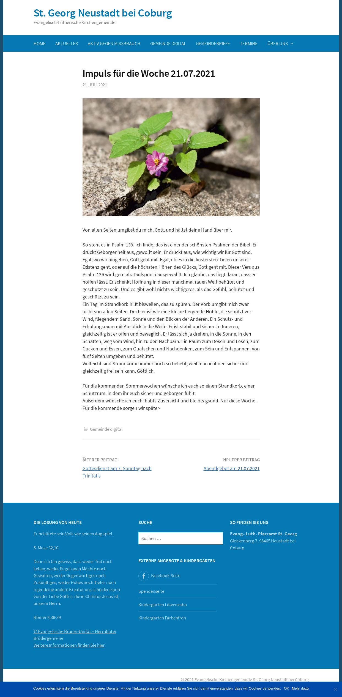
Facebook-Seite (165, 575)
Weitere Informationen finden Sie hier (69, 645)
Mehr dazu (300, 688)
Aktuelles (66, 43)
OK (286, 688)
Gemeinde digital (168, 43)
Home (39, 43)
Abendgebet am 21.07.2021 (232, 468)
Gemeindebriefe (213, 43)
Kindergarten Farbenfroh (162, 618)
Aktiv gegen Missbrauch (114, 43)
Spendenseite (151, 591)
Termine (249, 43)
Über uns (277, 43)
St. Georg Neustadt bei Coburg (103, 13)
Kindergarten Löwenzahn (162, 605)
